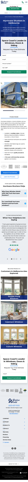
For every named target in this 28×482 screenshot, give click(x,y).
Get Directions (14, 413)
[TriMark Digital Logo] (23, 473)
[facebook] (12, 448)
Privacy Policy (19, 469)
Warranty (5, 432)
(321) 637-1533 (14, 9)
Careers (6, 442)
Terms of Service (17, 477)
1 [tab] (8, 110)
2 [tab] (19, 110)
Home (6, 16)
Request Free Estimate (14, 72)
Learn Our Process (9, 176)
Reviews (5, 434)
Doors (21, 13)
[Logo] (4, 2)
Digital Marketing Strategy (8, 472)
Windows (7, 13)
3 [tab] (16, 259)
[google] (15, 448)
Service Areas (7, 439)
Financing (6, 437)
